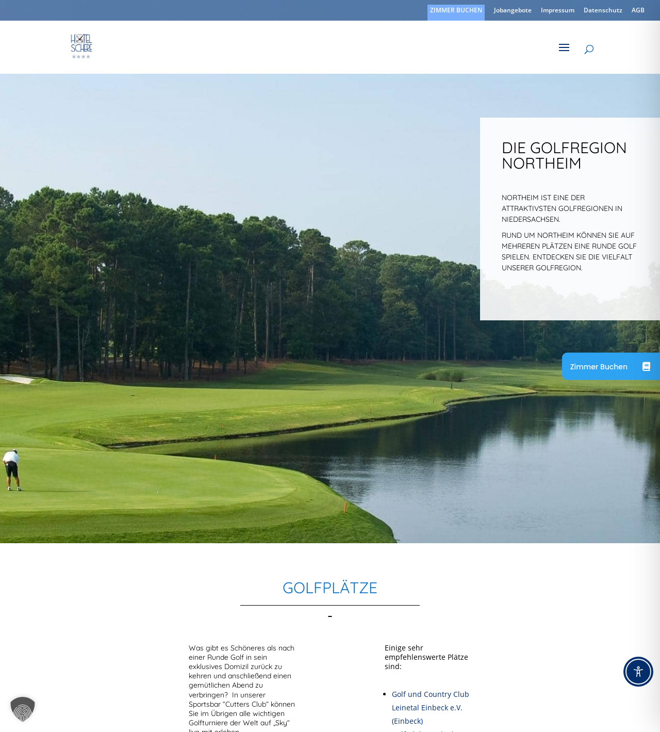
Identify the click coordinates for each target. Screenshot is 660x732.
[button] (22, 709)
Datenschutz (603, 10)
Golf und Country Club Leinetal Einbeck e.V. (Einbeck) (430, 707)
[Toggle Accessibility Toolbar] (638, 672)
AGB (638, 10)
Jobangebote (513, 10)
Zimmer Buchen (599, 366)
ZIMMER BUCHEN (456, 10)
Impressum (557, 10)
